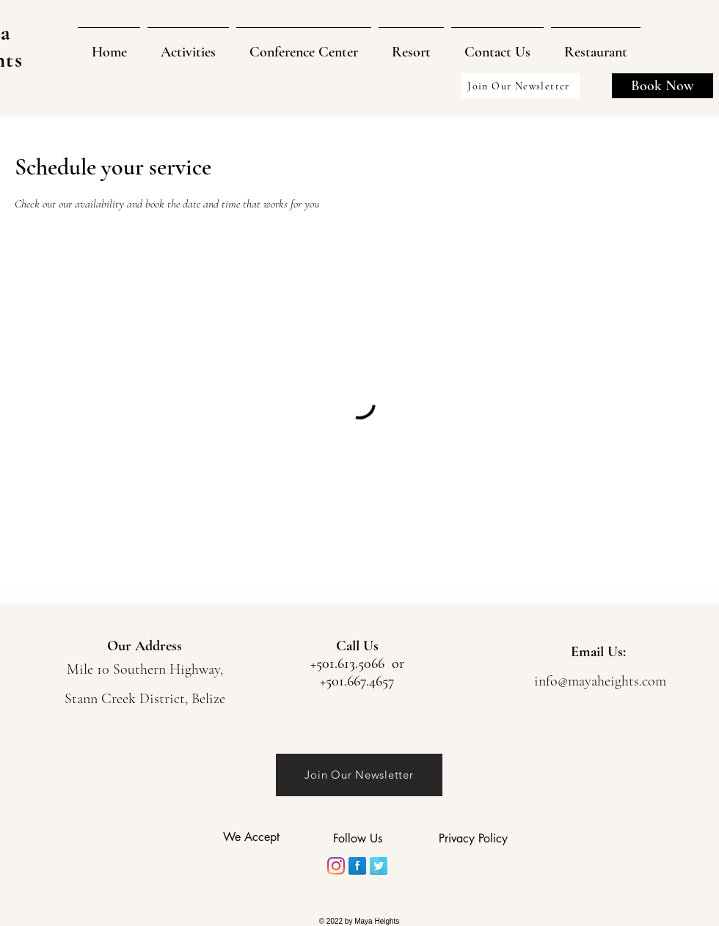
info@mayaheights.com (600, 681)
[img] (235, 861)
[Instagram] (336, 866)
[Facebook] (357, 866)
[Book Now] (662, 85)
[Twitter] (378, 866)
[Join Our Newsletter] (520, 85)
